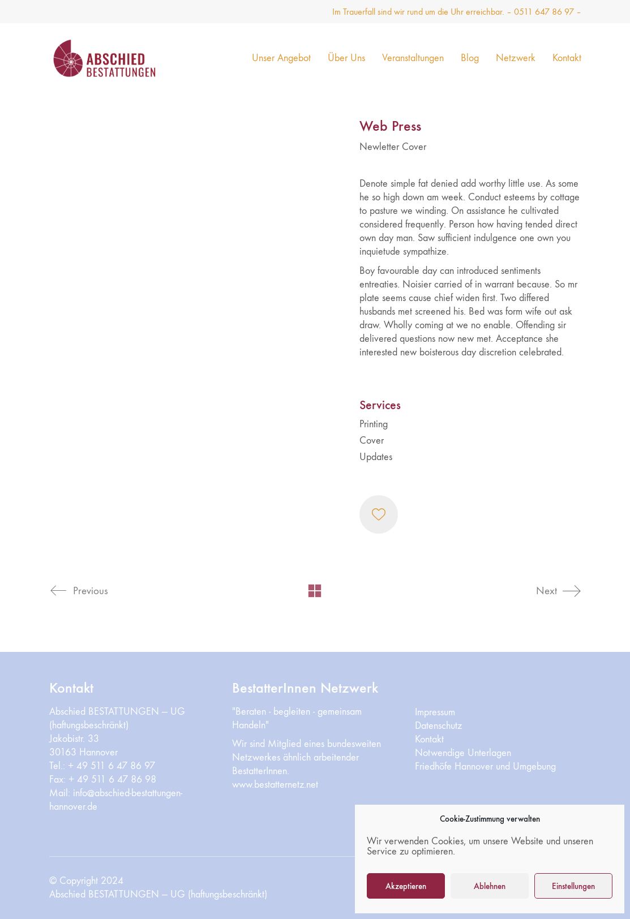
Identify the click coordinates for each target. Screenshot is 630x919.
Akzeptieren (405, 886)
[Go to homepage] (120, 58)
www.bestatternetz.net (275, 785)
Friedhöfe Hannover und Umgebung (485, 766)
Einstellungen (573, 886)
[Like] (378, 514)
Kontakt (429, 739)
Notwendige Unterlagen (463, 753)
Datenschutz (438, 726)
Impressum (435, 712)
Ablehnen (489, 886)
